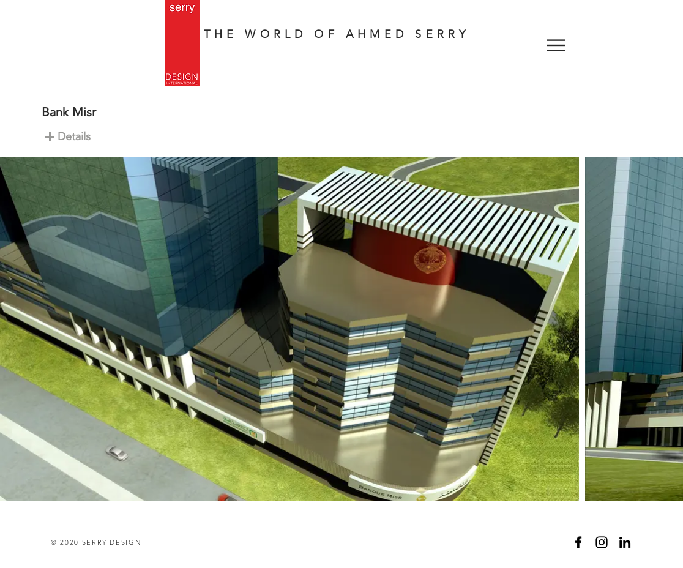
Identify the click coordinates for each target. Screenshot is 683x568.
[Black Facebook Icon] (578, 542)
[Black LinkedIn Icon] (625, 542)
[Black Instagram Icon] (602, 542)
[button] (556, 45)
